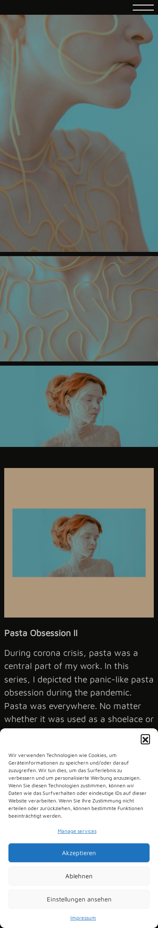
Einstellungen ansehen (79, 899)
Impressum (83, 918)
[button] (145, 739)
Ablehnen (79, 876)
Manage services (77, 831)
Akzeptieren (79, 852)
